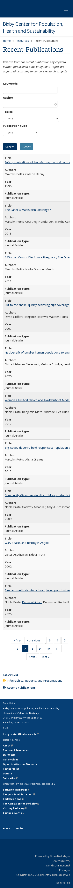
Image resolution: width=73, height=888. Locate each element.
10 (49, 649)
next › (34, 657)
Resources (22, 41)
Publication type (15, 126)
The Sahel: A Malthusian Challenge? (28, 210)
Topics (8, 112)
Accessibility (62, 861)
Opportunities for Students (20, 764)
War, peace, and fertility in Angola (27, 543)
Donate (7, 773)
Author (8, 97)
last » (47, 657)
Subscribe (10, 778)
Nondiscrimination (58, 865)
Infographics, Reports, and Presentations (34, 680)
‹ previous (35, 641)
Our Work (9, 755)
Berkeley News (13, 799)
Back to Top (63, 883)
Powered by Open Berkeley (52, 856)
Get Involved (11, 759)
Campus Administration (19, 794)
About (8, 745)
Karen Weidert (32, 602)
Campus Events (13, 813)
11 (58, 649)
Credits (19, 828)
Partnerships (11, 769)
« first (18, 641)
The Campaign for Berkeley (21, 803)
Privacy (64, 870)
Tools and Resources (16, 750)
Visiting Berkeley (14, 808)
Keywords (10, 83)
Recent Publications (21, 687)
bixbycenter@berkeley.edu (21, 734)
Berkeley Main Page (16, 789)
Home (7, 41)
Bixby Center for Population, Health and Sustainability (33, 27)
